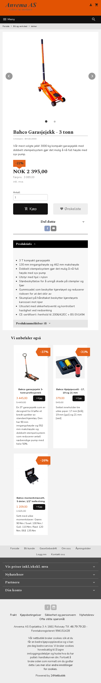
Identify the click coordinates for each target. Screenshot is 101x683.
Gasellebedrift (48, 548)
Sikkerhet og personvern (60, 615)
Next (95, 75)
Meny (9, 19)
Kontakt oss (58, 554)
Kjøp (31, 208)
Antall (16, 192)
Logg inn (41, 554)
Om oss (66, 548)
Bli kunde (29, 548)
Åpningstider (83, 548)
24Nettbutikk (58, 675)
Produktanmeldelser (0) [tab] (31, 323)
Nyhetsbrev (86, 615)
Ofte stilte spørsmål (52, 619)
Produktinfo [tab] (24, 244)
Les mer (41, 665)
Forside (6, 26)
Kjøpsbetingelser (30, 615)
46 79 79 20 (77, 627)
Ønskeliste (70, 208)
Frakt (13, 615)
